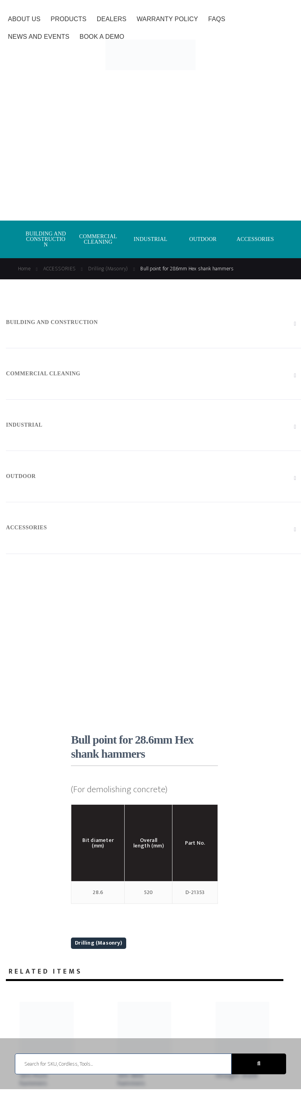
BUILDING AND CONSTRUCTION (45, 239)
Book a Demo (102, 36)
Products (68, 19)
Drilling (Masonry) (98, 942)
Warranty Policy (167, 19)
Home (24, 268)
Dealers (112, 19)
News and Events (38, 36)
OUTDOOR (203, 239)
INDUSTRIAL (150, 239)
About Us (24, 19)
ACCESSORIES (255, 239)
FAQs (216, 19)
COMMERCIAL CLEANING (98, 239)
